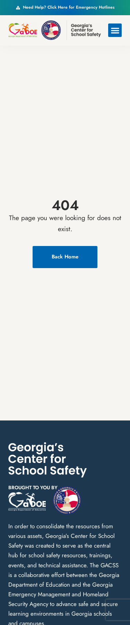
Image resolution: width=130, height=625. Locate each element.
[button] (115, 30)
